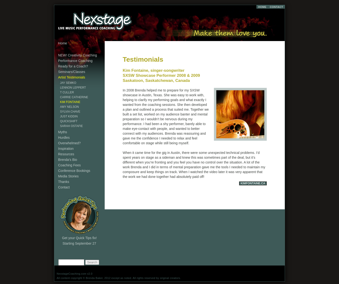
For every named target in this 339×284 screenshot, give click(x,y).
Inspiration (66, 149)
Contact (64, 187)
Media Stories (68, 176)
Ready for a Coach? (73, 66)
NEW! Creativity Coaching (77, 55)
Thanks (63, 182)
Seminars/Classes (71, 72)
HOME (262, 7)
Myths (62, 132)
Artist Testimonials (71, 77)
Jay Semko (68, 83)
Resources (66, 154)
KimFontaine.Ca (253, 183)
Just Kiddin (69, 116)
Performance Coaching (75, 61)
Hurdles (64, 137)
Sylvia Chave (70, 111)
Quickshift (69, 121)
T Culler (67, 92)
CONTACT (276, 7)
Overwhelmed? (69, 143)
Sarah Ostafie (71, 126)
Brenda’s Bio (67, 160)
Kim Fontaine (70, 102)
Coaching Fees (69, 165)
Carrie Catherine (74, 97)
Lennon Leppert (73, 87)
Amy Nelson (69, 107)
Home (62, 43)
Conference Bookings (74, 171)
